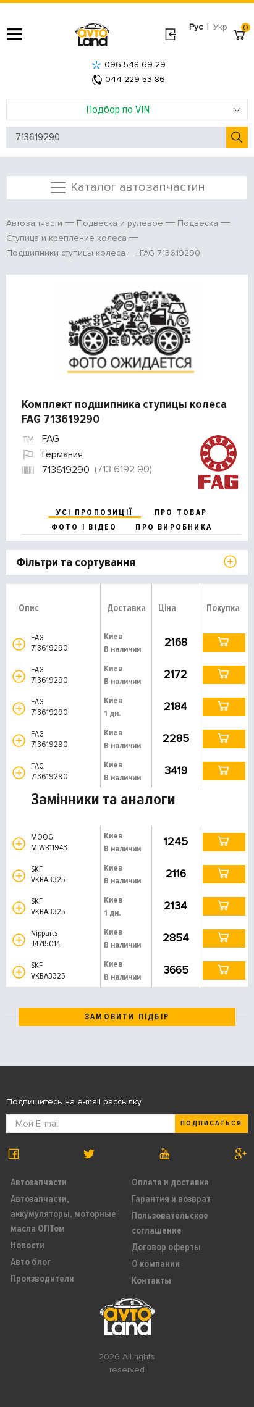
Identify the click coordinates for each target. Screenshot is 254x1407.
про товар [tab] (181, 512)
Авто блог (31, 1261)
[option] (128, 330)
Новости (27, 1245)
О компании (156, 1263)
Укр (220, 27)
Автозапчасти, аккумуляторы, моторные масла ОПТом (63, 1213)
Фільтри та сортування (75, 562)
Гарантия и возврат (171, 1199)
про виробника (173, 527)
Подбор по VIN (163, 109)
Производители (42, 1278)
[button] (19, 644)
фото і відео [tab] (84, 527)
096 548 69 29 (128, 64)
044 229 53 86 (128, 79)
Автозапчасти (39, 1182)
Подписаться (211, 1123)
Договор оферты (166, 1247)
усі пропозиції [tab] (94, 512)
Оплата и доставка (170, 1182)
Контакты (151, 1280)
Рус (196, 27)
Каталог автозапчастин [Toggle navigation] (127, 187)
